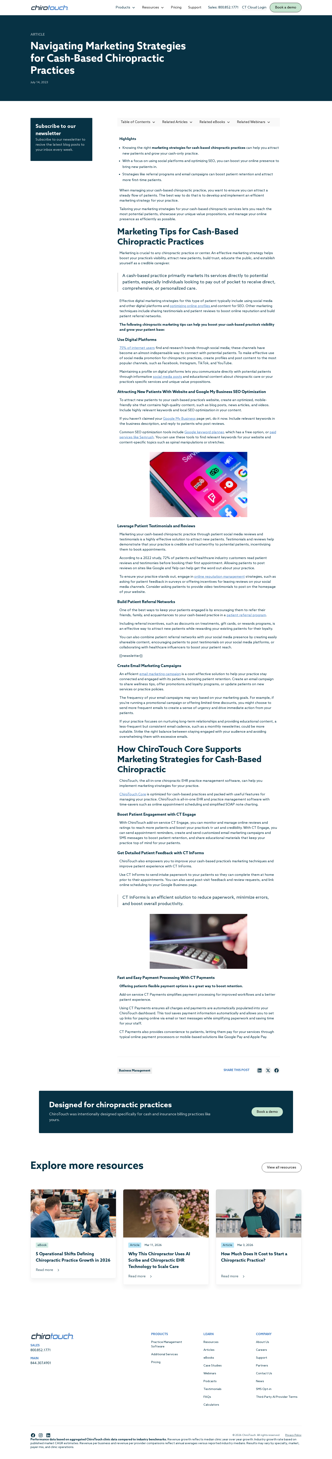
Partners (262, 1366)
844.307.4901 (40, 1363)
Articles (208, 1350)
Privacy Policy (293, 1435)
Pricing (176, 8)
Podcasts (210, 1381)
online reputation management (219, 577)
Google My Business (179, 419)
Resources (211, 1342)
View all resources (281, 1168)
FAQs (207, 1397)
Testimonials (212, 1389)
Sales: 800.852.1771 (223, 8)
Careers (261, 1350)
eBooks (208, 1358)
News (260, 1381)
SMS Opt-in (263, 1389)
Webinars (209, 1373)
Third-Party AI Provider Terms (276, 1397)
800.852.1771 (40, 1350)
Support (194, 8)
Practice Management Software (166, 1344)
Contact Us (264, 1373)
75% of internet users (137, 348)
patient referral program (246, 615)
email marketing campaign (160, 674)
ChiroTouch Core (132, 794)
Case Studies (212, 1366)
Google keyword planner (204, 432)
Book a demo (285, 8)
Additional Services (164, 1354)
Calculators (211, 1405)
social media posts (167, 377)
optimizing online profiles (190, 306)
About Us (262, 1342)
